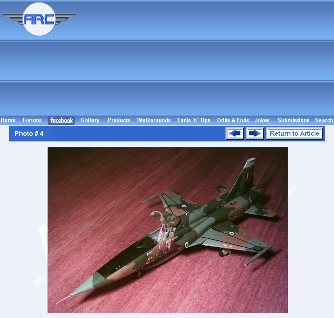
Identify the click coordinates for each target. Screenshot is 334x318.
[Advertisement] (206, 57)
